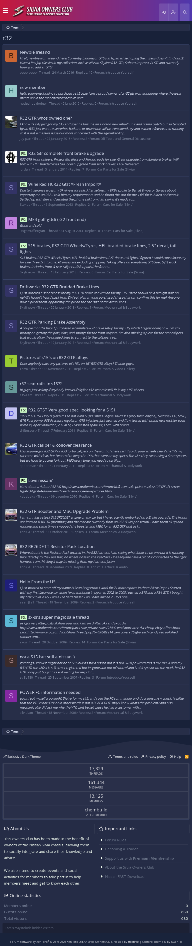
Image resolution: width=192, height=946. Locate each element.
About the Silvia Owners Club (129, 867)
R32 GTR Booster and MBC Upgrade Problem (64, 511)
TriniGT (25, 532)
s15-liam (26, 395)
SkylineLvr (27, 272)
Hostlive (133, 942)
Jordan (25, 169)
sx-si (23, 642)
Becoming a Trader (121, 848)
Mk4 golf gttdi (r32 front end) (53, 219)
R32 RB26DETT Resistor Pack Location (57, 546)
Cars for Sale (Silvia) (118, 204)
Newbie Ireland (35, 52)
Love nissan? (36, 480)
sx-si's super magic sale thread (54, 617)
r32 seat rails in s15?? (41, 383)
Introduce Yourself (120, 72)
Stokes (25, 204)
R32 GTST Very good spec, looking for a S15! (67, 410)
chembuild (96, 810)
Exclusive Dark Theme (22, 756)
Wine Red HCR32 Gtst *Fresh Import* (60, 184)
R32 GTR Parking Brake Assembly (53, 322)
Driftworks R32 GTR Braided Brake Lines (59, 287)
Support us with (139, 858)
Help (177, 756)
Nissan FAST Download (124, 876)
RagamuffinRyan (32, 230)
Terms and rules (125, 756)
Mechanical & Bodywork (122, 307)
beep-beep (28, 72)
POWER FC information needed (50, 692)
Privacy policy (156, 756)
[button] (5, 10)
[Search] (185, 12)
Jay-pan (25, 138)
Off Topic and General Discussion (125, 138)
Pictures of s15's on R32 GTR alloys (54, 357)
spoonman (28, 465)
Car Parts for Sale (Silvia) (115, 169)
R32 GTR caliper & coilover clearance (56, 445)
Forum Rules (115, 839)
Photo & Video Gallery (118, 369)
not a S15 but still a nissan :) (47, 657)
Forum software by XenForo (47, 942)
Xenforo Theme (162, 942)
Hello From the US (38, 581)
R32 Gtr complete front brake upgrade (62, 153)
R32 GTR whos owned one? (46, 118)
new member (33, 87)
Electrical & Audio (115, 567)
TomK (24, 369)
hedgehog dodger (33, 103)
